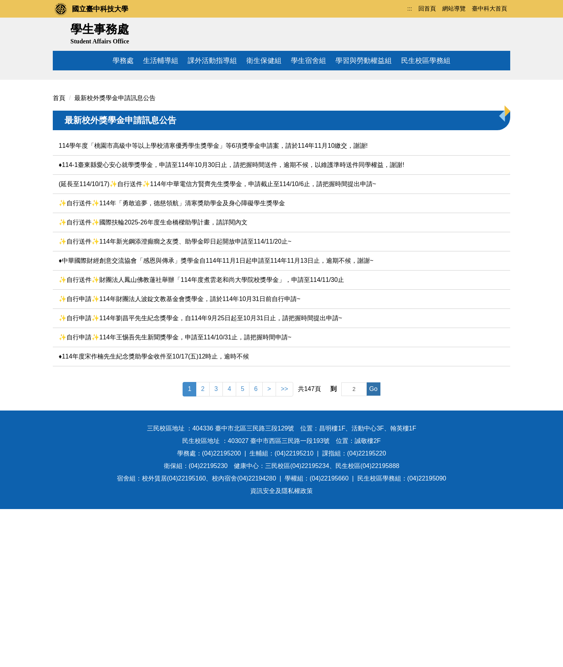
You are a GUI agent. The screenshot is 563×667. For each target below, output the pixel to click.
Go (373, 547)
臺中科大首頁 (489, 8)
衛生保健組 (264, 61)
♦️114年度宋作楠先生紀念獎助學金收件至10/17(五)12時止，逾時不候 (154, 514)
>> (284, 547)
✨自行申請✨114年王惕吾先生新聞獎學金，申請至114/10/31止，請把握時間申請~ (175, 495)
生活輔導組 (160, 61)
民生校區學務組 (425, 61)
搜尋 (501, 32)
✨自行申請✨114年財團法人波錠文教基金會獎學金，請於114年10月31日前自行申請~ (179, 457)
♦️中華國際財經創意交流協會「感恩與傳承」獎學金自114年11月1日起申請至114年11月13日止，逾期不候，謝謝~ (216, 419)
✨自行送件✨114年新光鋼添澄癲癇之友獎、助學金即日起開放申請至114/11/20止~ (175, 399)
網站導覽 (454, 8)
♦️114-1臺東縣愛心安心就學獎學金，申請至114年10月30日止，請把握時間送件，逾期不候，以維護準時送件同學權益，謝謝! (231, 323)
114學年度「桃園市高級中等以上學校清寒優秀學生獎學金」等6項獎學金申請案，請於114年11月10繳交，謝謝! (213, 304)
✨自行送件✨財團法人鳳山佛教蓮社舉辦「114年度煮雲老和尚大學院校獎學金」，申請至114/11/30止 (201, 438)
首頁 (59, 256)
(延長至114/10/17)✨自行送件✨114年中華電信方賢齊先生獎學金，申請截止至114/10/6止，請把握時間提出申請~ (217, 342)
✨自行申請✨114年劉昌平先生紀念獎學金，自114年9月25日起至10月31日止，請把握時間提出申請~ (200, 476)
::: (409, 8)
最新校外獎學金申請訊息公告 (115, 256)
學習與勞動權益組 (363, 61)
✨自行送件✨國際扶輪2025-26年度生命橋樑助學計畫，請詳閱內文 (153, 380)
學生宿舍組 (308, 61)
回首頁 (427, 8)
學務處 (123, 61)
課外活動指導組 (212, 61)
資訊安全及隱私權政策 (281, 648)
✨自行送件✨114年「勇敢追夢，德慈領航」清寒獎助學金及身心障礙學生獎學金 (172, 361)
